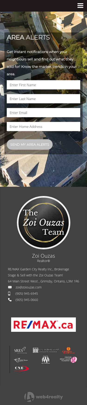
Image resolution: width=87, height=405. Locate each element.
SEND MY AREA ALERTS (29, 144)
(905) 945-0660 (27, 299)
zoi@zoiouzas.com (29, 287)
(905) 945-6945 (27, 293)
